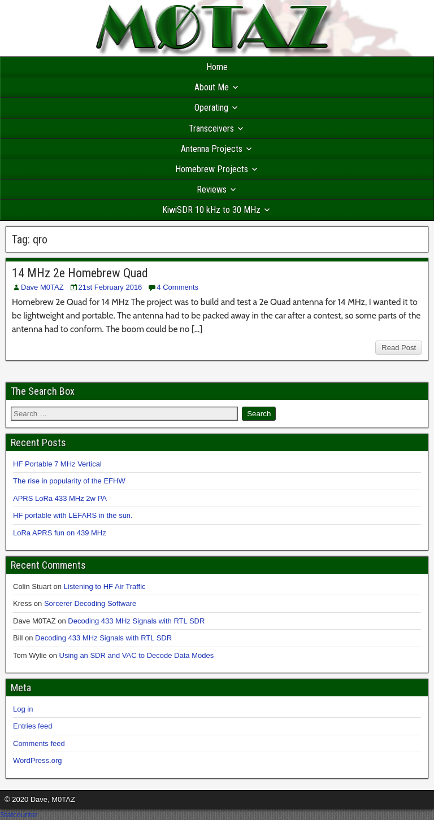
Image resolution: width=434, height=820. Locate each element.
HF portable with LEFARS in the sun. (73, 515)
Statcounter (19, 814)
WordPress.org (37, 760)
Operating (211, 107)
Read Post (398, 347)
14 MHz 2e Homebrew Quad (80, 273)
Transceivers (211, 128)
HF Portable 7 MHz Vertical (57, 464)
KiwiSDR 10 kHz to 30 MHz (211, 209)
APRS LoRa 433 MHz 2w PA (60, 498)
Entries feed (32, 726)
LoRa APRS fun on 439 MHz (59, 533)
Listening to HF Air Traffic (105, 586)
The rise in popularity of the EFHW (69, 481)
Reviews (212, 189)
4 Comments (177, 287)
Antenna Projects (211, 148)
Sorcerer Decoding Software (90, 603)
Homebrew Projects (211, 169)
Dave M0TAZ (42, 287)
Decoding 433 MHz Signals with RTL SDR (136, 621)
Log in (23, 709)
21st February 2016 (110, 287)
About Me (211, 87)
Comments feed (39, 743)
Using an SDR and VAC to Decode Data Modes (136, 655)
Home (217, 67)
